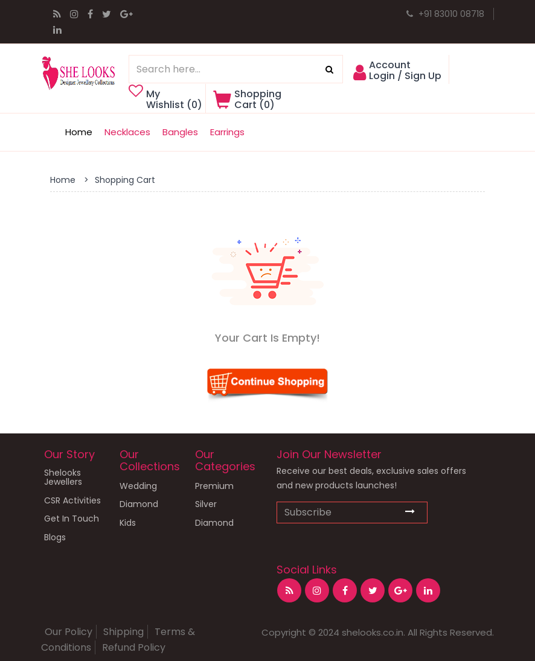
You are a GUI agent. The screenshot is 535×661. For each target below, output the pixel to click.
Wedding (138, 486)
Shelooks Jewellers (63, 477)
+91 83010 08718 (445, 14)
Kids (128, 523)
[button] (399, 75)
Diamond (139, 504)
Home (78, 132)
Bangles (180, 132)
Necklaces (127, 132)
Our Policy (68, 632)
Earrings (227, 132)
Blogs (55, 537)
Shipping (123, 632)
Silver (206, 504)
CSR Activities (72, 500)
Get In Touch (71, 518)
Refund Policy (133, 647)
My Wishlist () (169, 99)
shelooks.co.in (372, 632)
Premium (214, 486)
